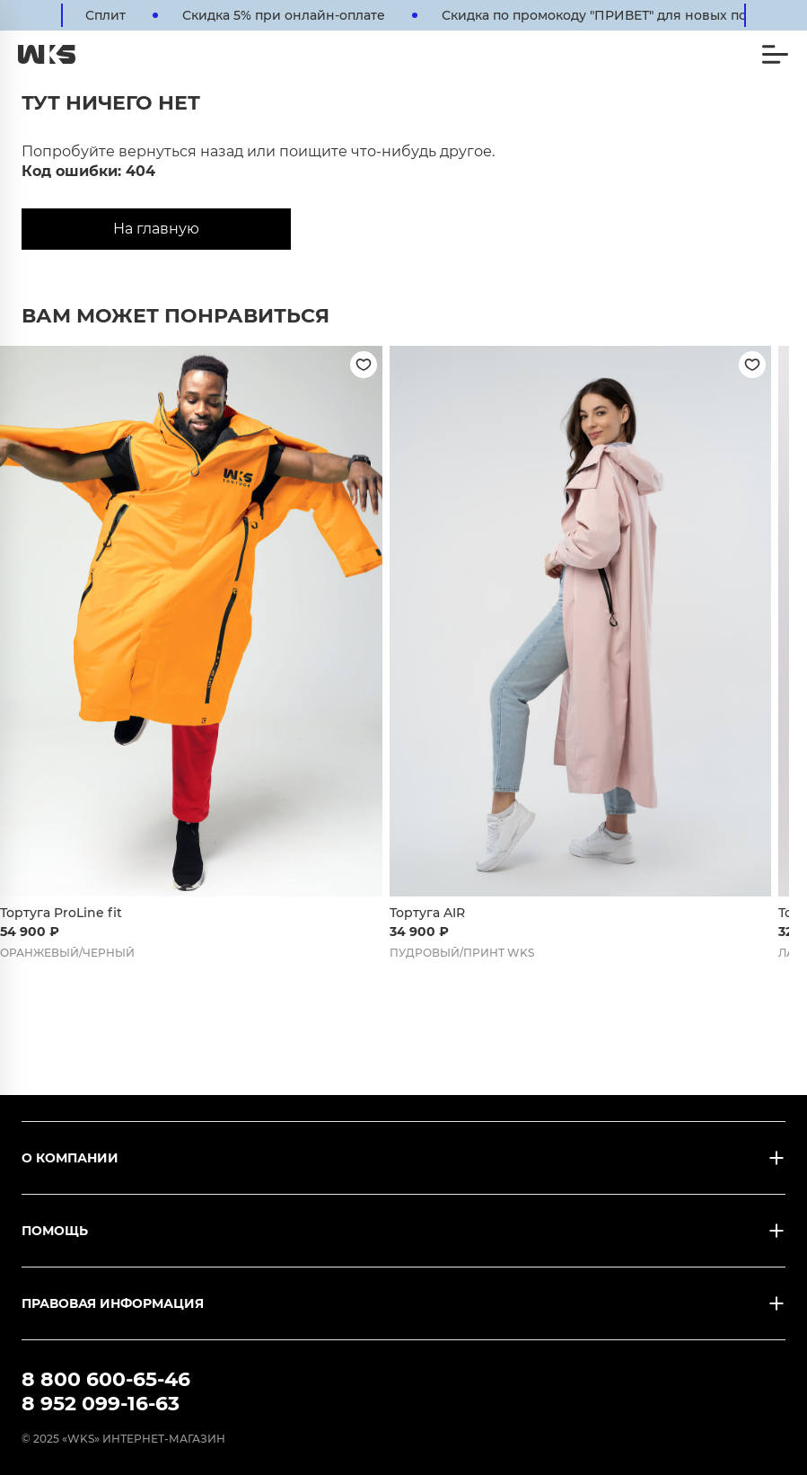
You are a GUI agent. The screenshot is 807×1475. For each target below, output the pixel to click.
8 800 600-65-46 (106, 1379)
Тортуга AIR (427, 913)
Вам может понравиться (175, 316)
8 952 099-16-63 (101, 1403)
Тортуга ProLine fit (61, 913)
